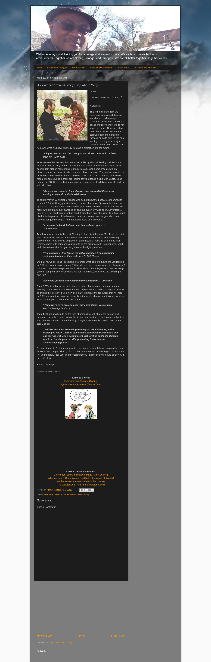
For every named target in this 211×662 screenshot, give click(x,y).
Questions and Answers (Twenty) (81, 381)
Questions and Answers (145, 67)
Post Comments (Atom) (61, 642)
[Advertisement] (81, 608)
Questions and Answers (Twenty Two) (81, 384)
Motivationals (78, 67)
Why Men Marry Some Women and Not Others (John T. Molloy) (81, 478)
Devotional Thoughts (57, 67)
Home (39, 67)
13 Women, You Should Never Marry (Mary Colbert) (81, 474)
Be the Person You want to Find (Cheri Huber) (81, 481)
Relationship (123, 67)
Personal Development (101, 67)
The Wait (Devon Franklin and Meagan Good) (81, 484)
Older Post (118, 636)
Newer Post (44, 636)
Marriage (48, 494)
